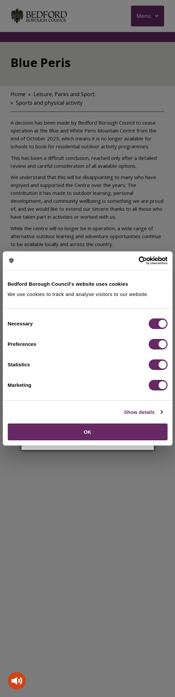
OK (87, 432)
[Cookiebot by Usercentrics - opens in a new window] (138, 260)
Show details (139, 412)
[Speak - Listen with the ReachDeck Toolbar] (17, 681)
